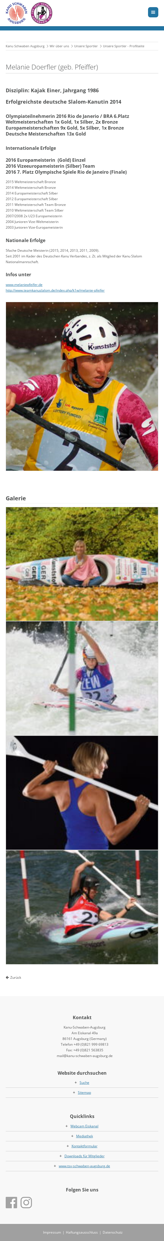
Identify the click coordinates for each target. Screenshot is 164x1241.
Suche (84, 1082)
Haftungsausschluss (82, 1232)
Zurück (15, 977)
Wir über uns (59, 46)
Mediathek (84, 1136)
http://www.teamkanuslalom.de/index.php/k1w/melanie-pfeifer (55, 290)
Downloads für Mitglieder (84, 1156)
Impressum (52, 1232)
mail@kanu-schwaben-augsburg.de (85, 1055)
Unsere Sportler (86, 46)
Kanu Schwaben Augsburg (25, 46)
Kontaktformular (85, 1146)
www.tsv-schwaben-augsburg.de (84, 1166)
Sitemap (84, 1092)
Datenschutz (113, 1232)
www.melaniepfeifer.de (24, 284)
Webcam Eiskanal (84, 1126)
